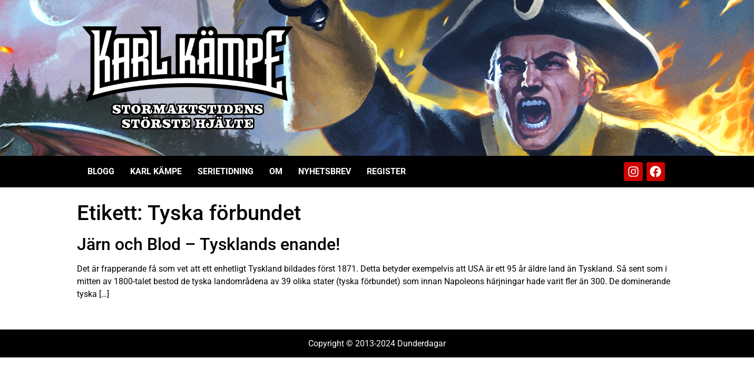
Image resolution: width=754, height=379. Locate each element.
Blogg (100, 171)
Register (386, 171)
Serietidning (225, 171)
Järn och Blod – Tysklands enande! (208, 244)
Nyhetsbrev (324, 171)
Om (275, 171)
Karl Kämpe (156, 171)
